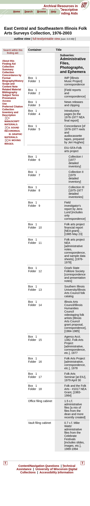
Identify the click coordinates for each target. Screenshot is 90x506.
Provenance (9, 98)
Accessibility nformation (56, 472)
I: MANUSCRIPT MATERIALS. (11, 121)
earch (28, 11)
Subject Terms (10, 95)
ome (16, 11)
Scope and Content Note (10, 85)
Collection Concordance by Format (11, 75)
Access (6, 100)
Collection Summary (8, 68)
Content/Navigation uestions (39, 465)
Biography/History (12, 81)
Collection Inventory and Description (10, 112)
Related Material (11, 89)
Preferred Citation (12, 106)
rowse (41, 11)
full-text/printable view (46, 38)
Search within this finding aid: (12, 51)
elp (53, 11)
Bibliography (9, 92)
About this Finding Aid (9, 62)
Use (4, 103)
